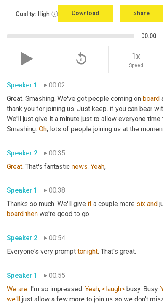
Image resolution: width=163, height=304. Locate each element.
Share (141, 13)
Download (85, 13)
